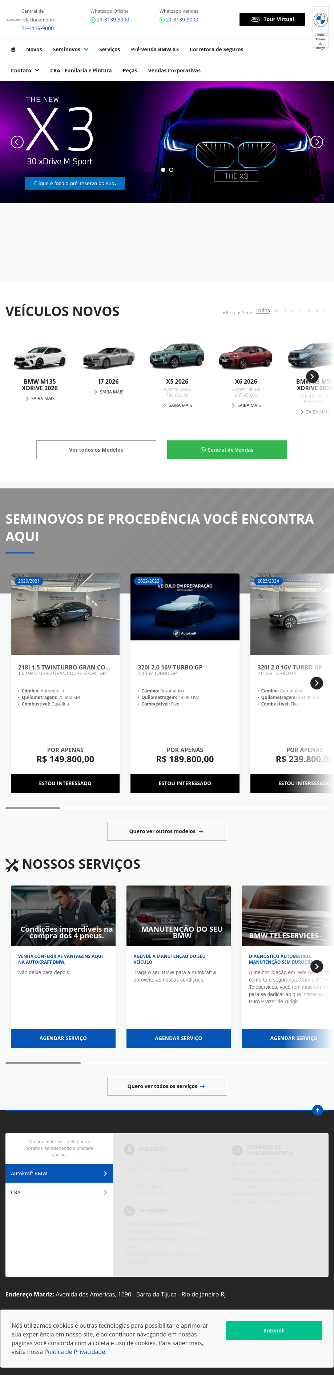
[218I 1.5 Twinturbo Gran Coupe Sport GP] (65, 615)
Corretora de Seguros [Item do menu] (217, 49)
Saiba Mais (43, 398)
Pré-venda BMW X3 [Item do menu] (155, 49)
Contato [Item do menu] (25, 70)
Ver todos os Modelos (96, 449)
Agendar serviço (63, 1038)
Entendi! (274, 1330)
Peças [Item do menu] (130, 70)
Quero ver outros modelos (166, 831)
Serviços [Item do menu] (109, 49)
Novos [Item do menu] (34, 49)
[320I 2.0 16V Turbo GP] (184, 615)
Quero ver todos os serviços (166, 1086)
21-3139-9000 (37, 28)
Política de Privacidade (74, 1352)
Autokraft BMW (59, 1173)
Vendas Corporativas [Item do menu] (174, 70)
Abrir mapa (147, 1186)
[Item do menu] (13, 49)
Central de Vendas (231, 449)
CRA (59, 1192)
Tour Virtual (272, 19)
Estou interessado (65, 783)
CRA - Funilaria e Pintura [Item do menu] (81, 70)
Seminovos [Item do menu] (70, 49)
